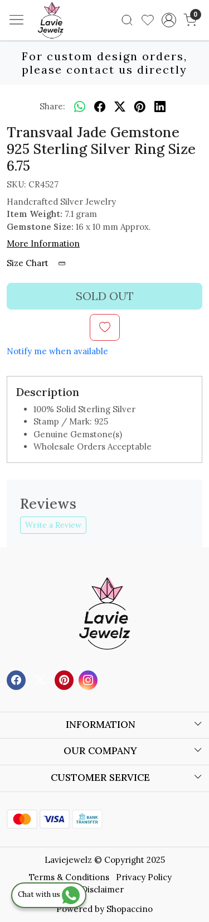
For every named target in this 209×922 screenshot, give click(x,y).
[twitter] (120, 106)
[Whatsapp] (80, 106)
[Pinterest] (65, 679)
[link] (127, 20)
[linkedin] (160, 106)
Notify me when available (57, 351)
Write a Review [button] (53, 525)
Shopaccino (129, 909)
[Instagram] (89, 679)
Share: (52, 106)
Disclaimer (102, 889)
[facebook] (100, 106)
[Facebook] (17, 679)
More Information (43, 243)
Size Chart (40, 263)
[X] (41, 679)
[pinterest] (140, 106)
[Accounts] (168, 20)
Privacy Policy (144, 877)
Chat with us (49, 894)
